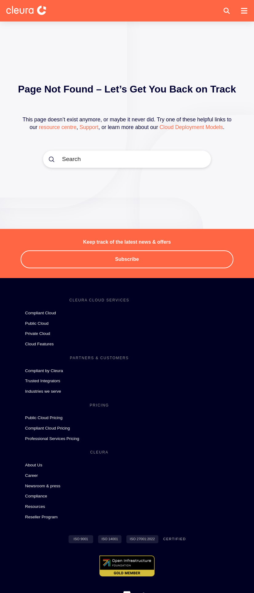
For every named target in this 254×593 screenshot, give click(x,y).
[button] (226, 11)
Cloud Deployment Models (191, 127)
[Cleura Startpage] (31, 11)
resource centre (57, 127)
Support (88, 127)
